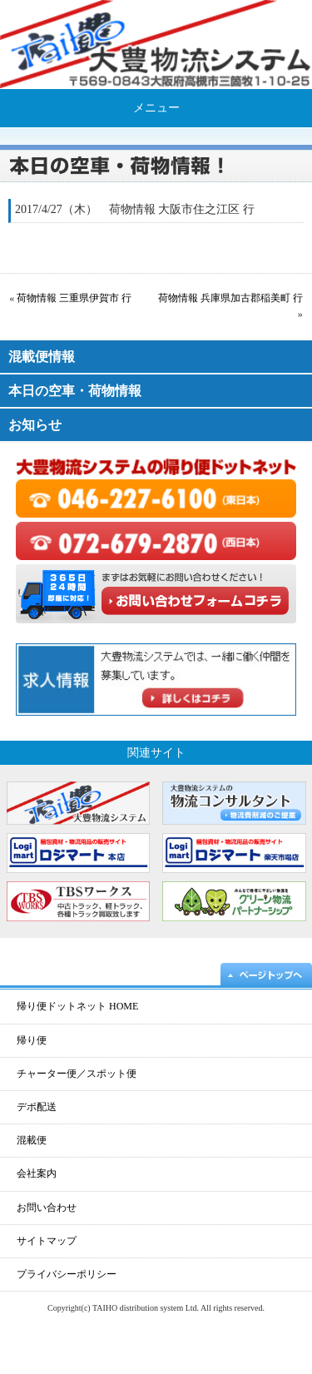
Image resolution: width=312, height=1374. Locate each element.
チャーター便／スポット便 (76, 1073)
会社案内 (37, 1173)
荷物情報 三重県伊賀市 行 (74, 298)
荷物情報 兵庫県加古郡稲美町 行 (230, 298)
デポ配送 (37, 1107)
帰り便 (32, 1040)
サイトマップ (47, 1241)
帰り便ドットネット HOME (77, 1006)
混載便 (32, 1140)
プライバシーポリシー (66, 1274)
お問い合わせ (47, 1207)
